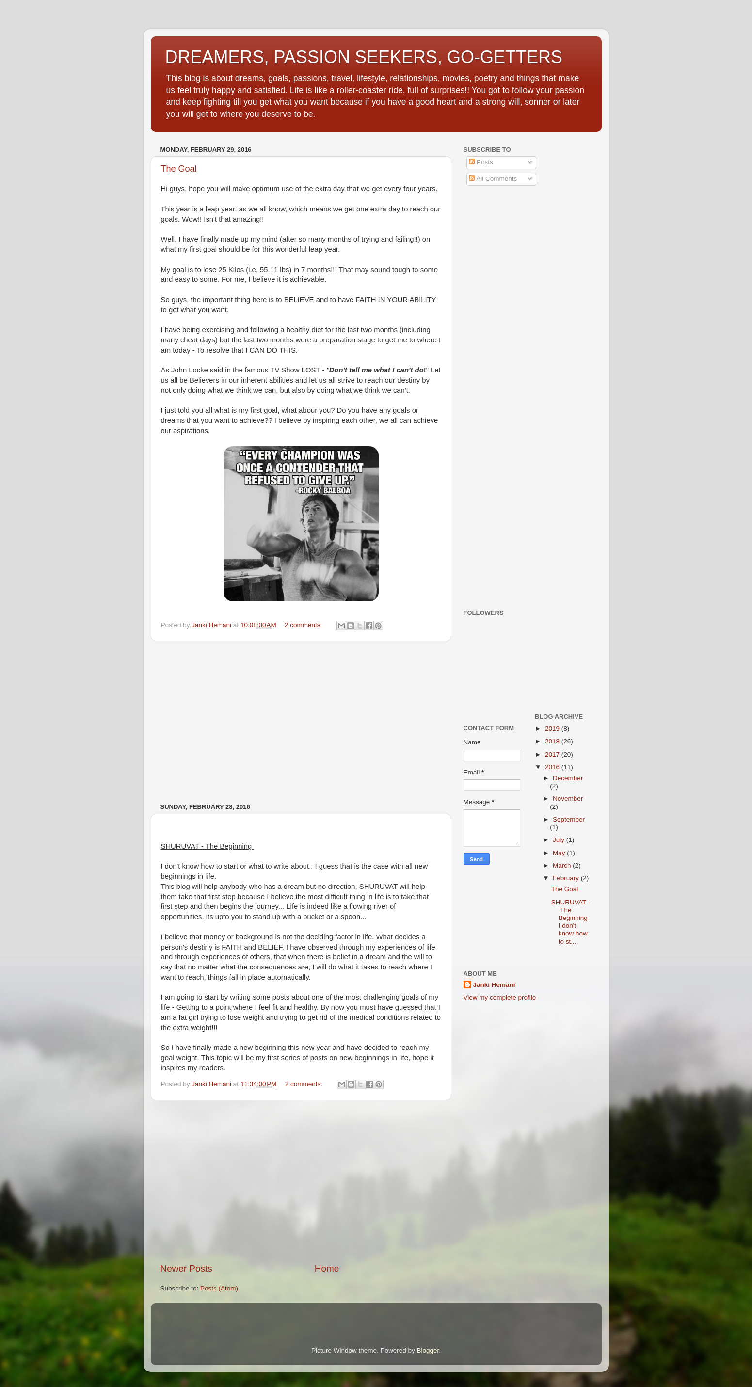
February (567, 878)
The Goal (179, 169)
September (569, 819)
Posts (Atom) (219, 1288)
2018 (553, 741)
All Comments (493, 178)
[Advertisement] (301, 722)
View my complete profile (500, 997)
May (560, 852)
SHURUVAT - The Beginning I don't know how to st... (570, 922)
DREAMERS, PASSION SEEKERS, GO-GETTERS (364, 57)
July (559, 839)
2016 (553, 767)
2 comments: (304, 625)
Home (327, 1268)
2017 (553, 754)
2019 (553, 728)
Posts (481, 162)
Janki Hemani (494, 984)
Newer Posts (186, 1268)
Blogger (428, 1350)
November (568, 798)
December (568, 778)
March (563, 865)
